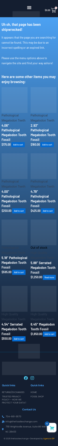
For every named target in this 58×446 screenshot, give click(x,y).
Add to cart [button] (18, 144)
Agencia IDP (48, 438)
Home (34, 392)
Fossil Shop (37, 396)
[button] (29, 7)
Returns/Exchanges (13, 392)
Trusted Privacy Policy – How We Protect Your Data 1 (14, 399)
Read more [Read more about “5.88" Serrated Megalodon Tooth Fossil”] (49, 277)
